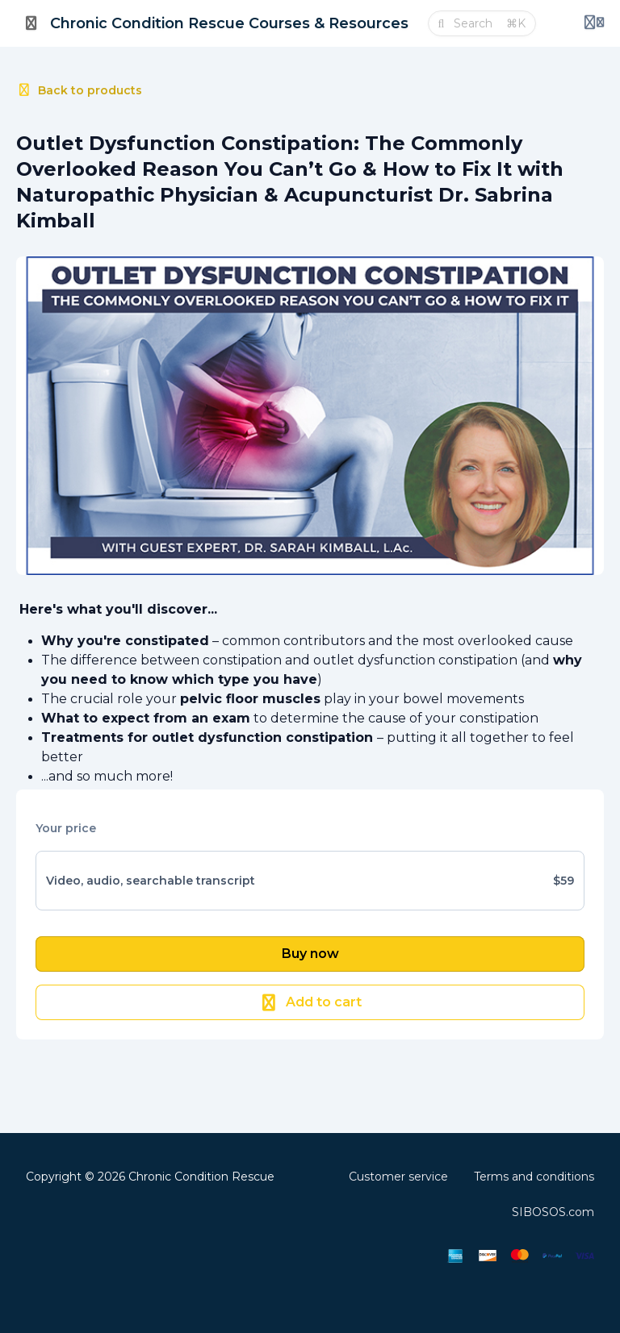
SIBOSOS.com (553, 1212)
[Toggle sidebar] (31, 23)
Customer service (398, 1176)
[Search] (475, 23)
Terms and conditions (534, 1176)
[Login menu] (594, 23)
